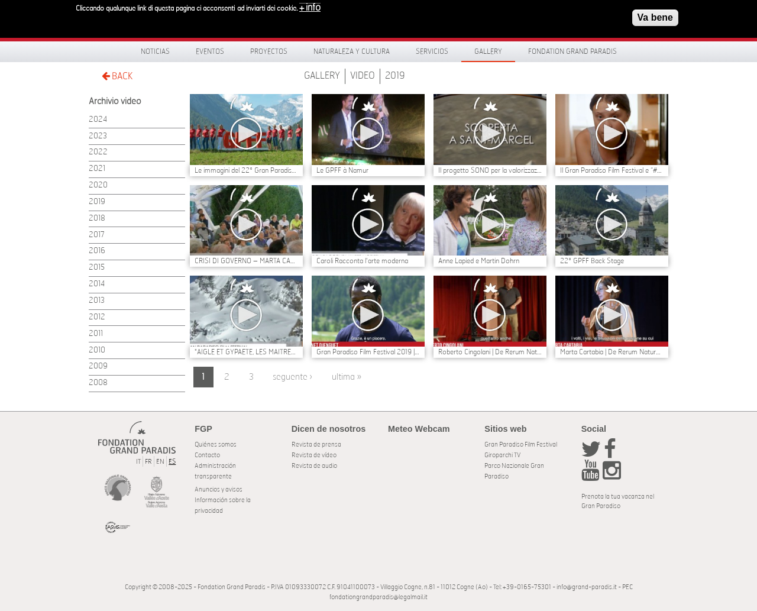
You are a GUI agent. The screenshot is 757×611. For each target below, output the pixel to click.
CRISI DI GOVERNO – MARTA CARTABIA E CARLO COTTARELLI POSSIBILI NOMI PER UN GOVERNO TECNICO (246, 260)
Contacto (207, 455)
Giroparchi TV (502, 455)
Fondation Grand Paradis (572, 51)
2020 (98, 185)
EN (160, 461)
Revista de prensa (316, 444)
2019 (395, 75)
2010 (97, 350)
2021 (97, 169)
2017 (97, 235)
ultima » (346, 377)
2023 (98, 136)
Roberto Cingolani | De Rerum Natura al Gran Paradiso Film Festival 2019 (490, 351)
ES (172, 461)
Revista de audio (314, 466)
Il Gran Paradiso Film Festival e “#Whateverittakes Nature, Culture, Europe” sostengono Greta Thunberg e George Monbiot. (612, 170)
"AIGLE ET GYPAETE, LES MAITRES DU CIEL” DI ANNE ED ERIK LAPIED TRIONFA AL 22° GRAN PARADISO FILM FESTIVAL (246, 351)
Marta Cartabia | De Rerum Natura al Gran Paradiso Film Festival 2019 (612, 351)
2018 (97, 218)
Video (362, 75)
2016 (97, 251)
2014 (97, 284)
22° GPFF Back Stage (592, 260)
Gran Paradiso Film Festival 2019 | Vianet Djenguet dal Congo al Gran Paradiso (368, 351)
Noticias (155, 51)
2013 (97, 301)
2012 (97, 317)
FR (148, 461)
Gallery (488, 51)
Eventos (210, 51)
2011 (96, 334)
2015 (97, 267)
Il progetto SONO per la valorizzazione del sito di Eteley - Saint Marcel (490, 170)
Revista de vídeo (314, 455)
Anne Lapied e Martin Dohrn (478, 260)
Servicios (432, 51)
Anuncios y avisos (218, 489)
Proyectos (268, 51)
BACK (117, 76)
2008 (98, 383)
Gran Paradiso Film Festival (520, 444)
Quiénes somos (216, 444)
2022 (98, 152)
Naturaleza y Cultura (351, 51)
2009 (98, 366)
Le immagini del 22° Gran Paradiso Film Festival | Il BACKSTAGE (246, 170)
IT (138, 461)
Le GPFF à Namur (342, 170)
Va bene (655, 14)
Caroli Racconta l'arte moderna (362, 260)
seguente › (292, 377)
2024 (98, 120)
